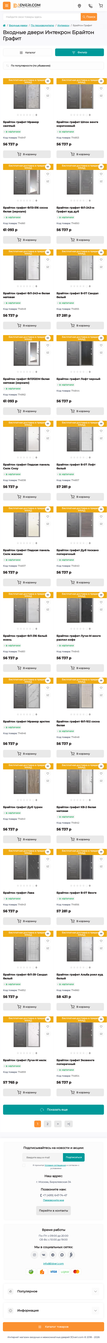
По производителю (42, 25)
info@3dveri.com (53, 1263)
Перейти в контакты (53, 1210)
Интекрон (63, 25)
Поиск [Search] (89, 17)
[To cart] (27, 154)
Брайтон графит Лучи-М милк (24, 1060)
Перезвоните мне (53, 1200)
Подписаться (74, 1157)
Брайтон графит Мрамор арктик (26, 721)
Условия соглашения (55, 1165)
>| (68, 1124)
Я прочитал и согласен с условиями (53, 1167)
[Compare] (48, 95)
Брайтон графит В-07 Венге (76, 893)
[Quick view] (48, 81)
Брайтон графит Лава (18, 893)
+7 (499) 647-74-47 (55, 1195)
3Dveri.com (77, 1337)
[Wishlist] (48, 88)
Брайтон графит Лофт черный (78, 379)
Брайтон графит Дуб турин (22, 807)
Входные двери (18, 25)
